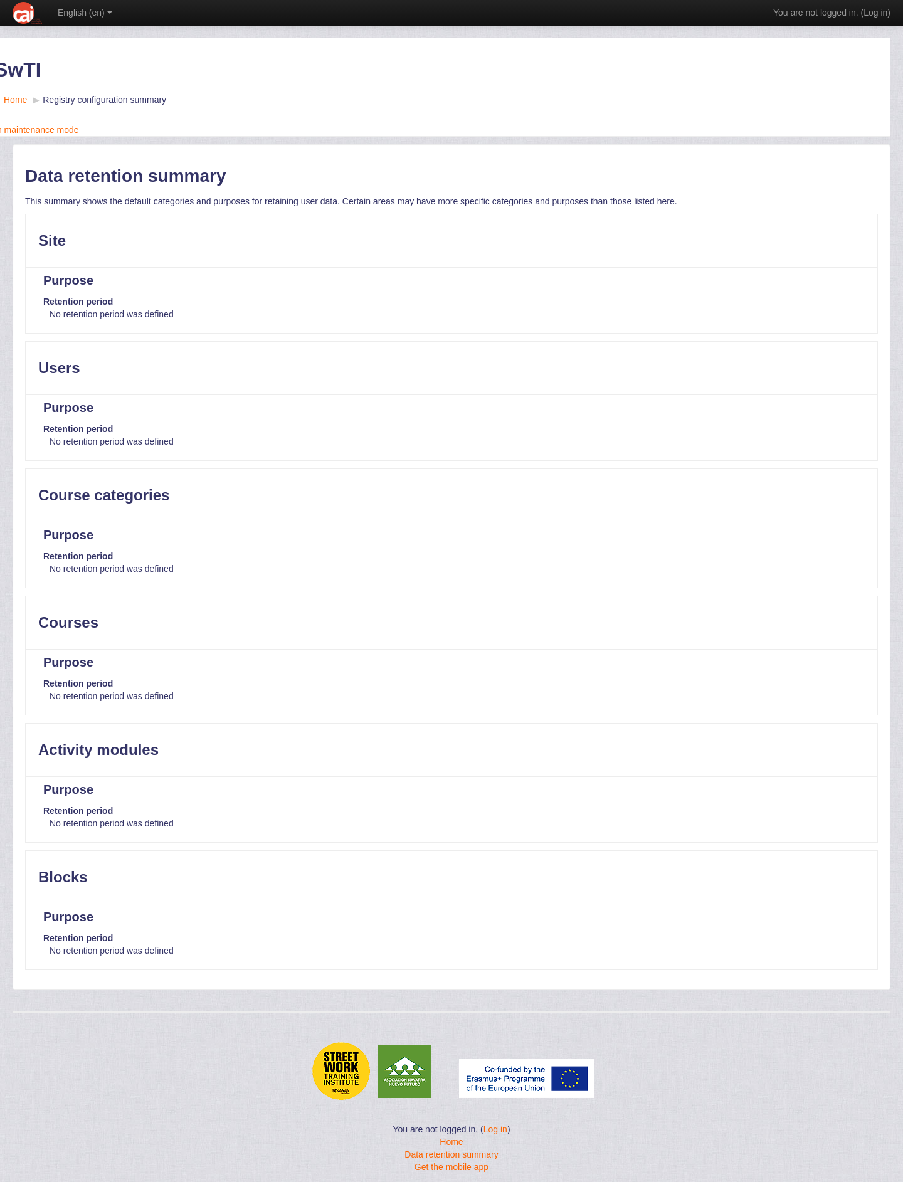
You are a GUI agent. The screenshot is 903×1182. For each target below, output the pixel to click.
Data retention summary (451, 1154)
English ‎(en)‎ (85, 13)
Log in (875, 13)
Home (451, 1142)
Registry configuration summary (104, 100)
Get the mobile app (451, 1167)
